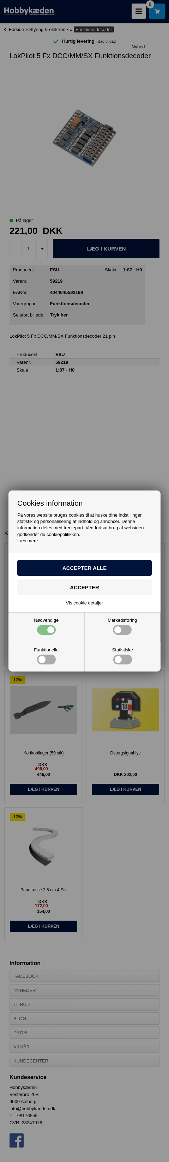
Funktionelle (46, 656)
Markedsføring (122, 626)
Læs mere (27, 540)
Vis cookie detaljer (84, 603)
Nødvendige (46, 626)
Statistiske (122, 656)
